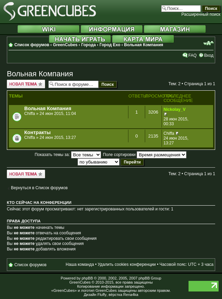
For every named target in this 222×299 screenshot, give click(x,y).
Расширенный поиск (200, 14)
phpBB (87, 278)
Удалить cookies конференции (127, 264)
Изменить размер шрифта (208, 43)
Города (88, 44)
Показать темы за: (68, 154)
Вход (208, 55)
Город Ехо (109, 44)
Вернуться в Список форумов (39, 187)
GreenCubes (65, 44)
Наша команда (80, 264)
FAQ (192, 55)
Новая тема (26, 84)
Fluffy (102, 294)
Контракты (37, 132)
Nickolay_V (175, 109)
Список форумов (31, 44)
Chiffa (29, 113)
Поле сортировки (144, 154)
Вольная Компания (143, 44)
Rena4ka (130, 294)
